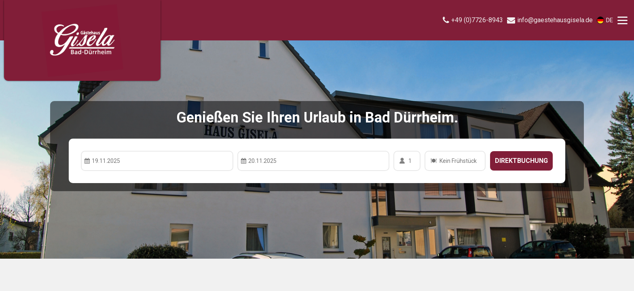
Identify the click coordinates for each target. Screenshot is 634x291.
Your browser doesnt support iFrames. (317, 145)
